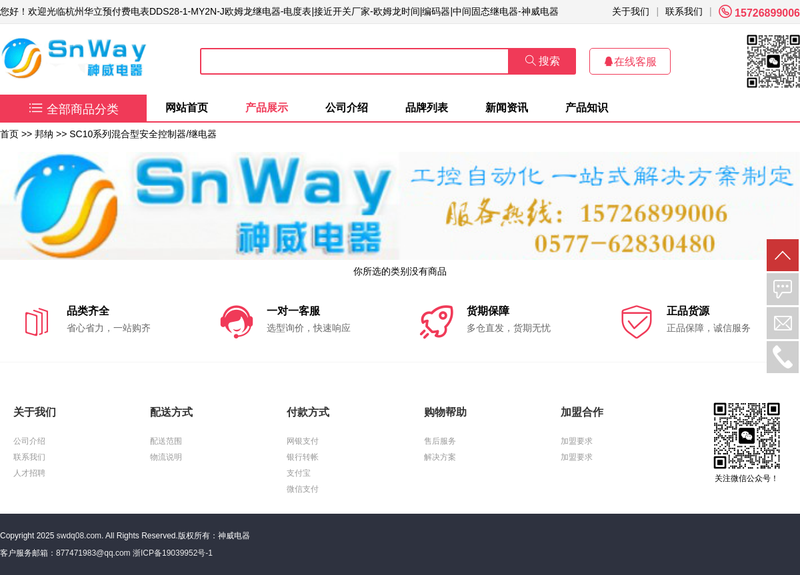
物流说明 (166, 457)
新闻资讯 (506, 107)
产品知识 (586, 107)
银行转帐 (303, 457)
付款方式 (308, 412)
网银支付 (303, 441)
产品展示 (266, 107)
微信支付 (303, 489)
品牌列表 (426, 107)
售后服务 (440, 441)
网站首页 (186, 107)
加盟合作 (582, 412)
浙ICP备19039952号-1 (173, 553)
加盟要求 (577, 441)
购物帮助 (445, 412)
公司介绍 (346, 107)
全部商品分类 (74, 109)
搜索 (542, 61)
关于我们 (630, 11)
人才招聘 (29, 473)
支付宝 (299, 473)
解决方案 (440, 457)
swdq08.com (79, 535)
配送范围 (166, 441)
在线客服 (630, 61)
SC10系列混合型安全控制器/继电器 (143, 134)
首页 (9, 134)
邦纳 (44, 134)
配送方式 (171, 412)
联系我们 (684, 11)
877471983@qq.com (93, 553)
